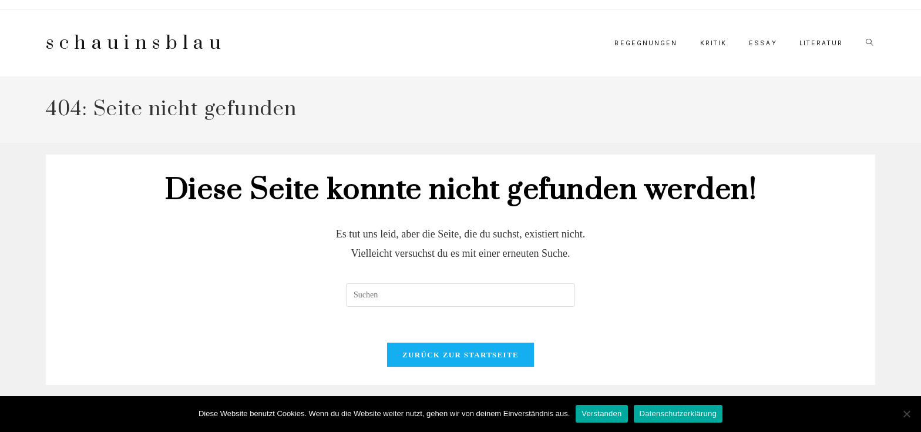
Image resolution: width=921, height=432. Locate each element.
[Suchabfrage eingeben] (460, 295)
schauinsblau (136, 43)
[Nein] (906, 414)
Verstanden (601, 413)
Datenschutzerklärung (678, 413)
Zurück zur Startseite (460, 354)
